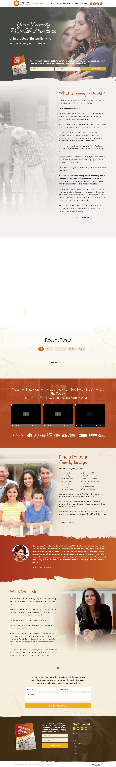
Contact (75, 753)
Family (49, 349)
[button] (82, 217)
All (41, 349)
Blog (74, 740)
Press (74, 750)
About (75, 737)
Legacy (81, 349)
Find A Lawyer (77, 743)
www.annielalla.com (46, 567)
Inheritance (60, 349)
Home (75, 733)
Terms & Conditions (39, 764)
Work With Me (77, 747)
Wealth (71, 349)
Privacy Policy (48, 764)
